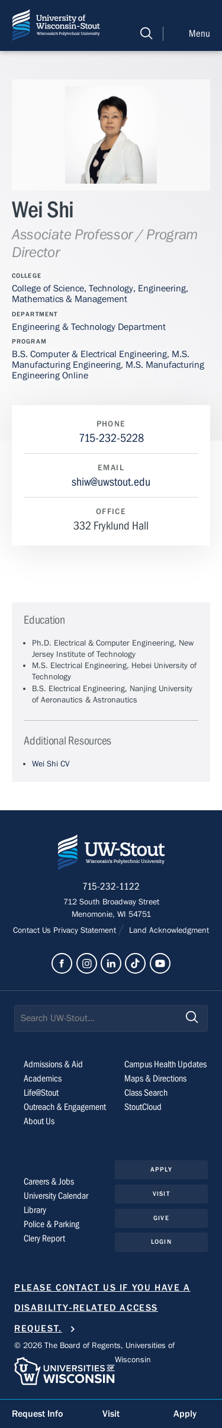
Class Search (146, 1092)
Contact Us (33, 930)
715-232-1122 (111, 887)
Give (161, 1218)
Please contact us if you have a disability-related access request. (102, 1308)
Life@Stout (41, 1092)
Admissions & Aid (53, 1064)
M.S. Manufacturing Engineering (100, 359)
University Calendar (56, 1195)
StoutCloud (143, 1107)
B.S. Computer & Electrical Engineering (89, 354)
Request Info (37, 1413)
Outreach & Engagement (65, 1107)
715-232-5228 (111, 438)
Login (161, 1242)
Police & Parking (51, 1224)
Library (35, 1210)
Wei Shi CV (51, 764)
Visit (161, 1194)
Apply (161, 1169)
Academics (43, 1078)
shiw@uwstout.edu (111, 482)
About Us (39, 1121)
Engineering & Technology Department (89, 327)
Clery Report (44, 1238)
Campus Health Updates (165, 1064)
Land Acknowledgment (168, 930)
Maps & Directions (155, 1078)
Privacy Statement (85, 930)
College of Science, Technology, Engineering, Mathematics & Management (100, 293)
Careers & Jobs (49, 1181)
